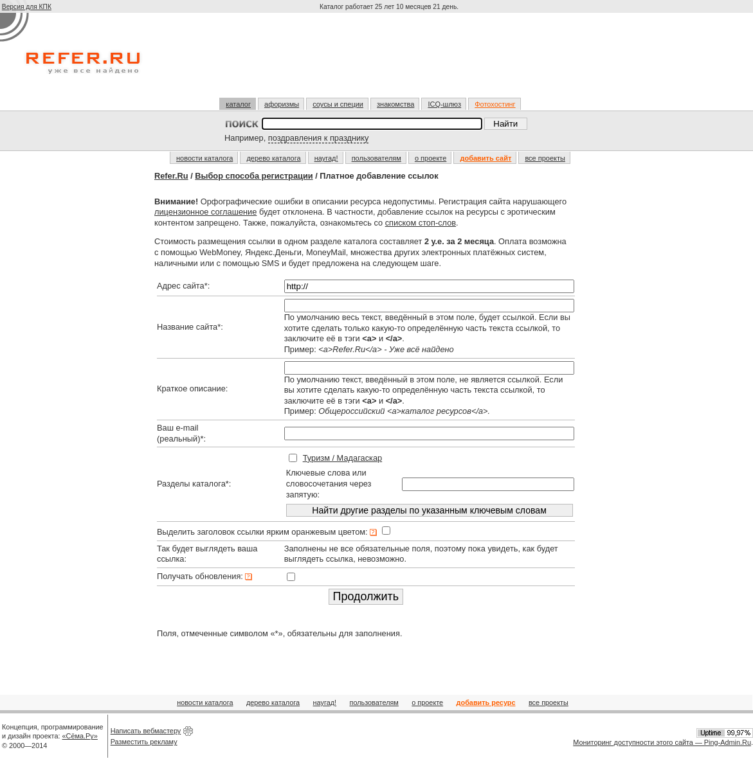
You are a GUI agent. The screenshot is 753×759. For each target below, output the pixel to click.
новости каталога (204, 158)
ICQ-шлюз (444, 104)
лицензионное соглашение (205, 212)
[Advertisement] (390, 60)
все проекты (545, 158)
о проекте (430, 158)
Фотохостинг (495, 104)
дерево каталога (273, 158)
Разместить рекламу (144, 742)
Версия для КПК (26, 6)
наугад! (326, 158)
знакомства (395, 104)
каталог (238, 104)
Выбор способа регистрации (254, 176)
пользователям (376, 158)
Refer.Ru (171, 176)
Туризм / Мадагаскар (342, 458)
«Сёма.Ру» (80, 736)
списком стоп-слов (420, 223)
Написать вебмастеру (146, 731)
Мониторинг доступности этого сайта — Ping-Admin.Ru (662, 742)
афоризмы (281, 104)
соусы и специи (338, 104)
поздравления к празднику (318, 138)
